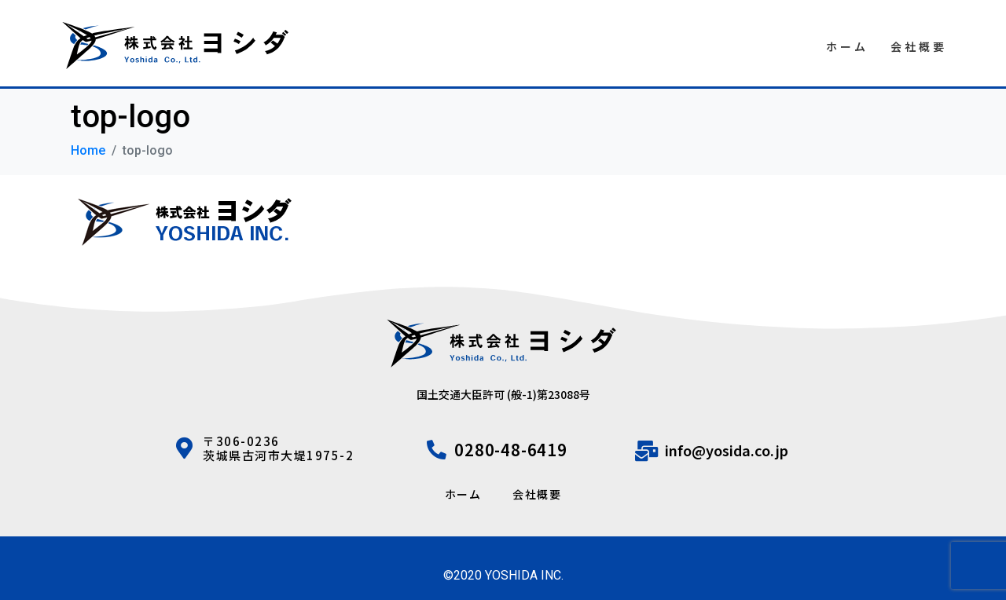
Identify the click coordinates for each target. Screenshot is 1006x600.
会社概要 (918, 46)
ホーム (847, 46)
